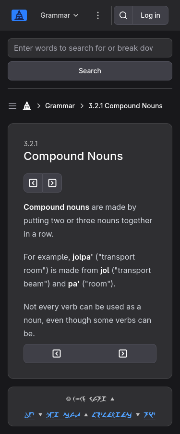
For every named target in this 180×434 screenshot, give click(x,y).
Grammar (60, 106)
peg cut (63, 414)
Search (90, 71)
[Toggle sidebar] (12, 105)
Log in (150, 15)
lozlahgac (112, 414)
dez (29, 414)
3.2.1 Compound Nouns (125, 106)
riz (150, 414)
